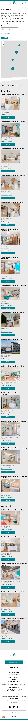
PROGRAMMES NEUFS (14, 682)
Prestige (14, 679)
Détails (8, 117)
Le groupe (7, 689)
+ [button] (3, 42)
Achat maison (14, 667)
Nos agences (11, 690)
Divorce (18, 696)
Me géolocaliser (6, 33)
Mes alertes (21, 701)
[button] (3, 717)
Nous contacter (14, 662)
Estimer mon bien (13, 684)
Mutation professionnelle (8, 696)
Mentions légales (8, 712)
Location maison (14, 670)
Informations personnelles (10, 701)
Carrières (18, 690)
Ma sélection (14, 702)
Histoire (13, 689)
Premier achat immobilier (13, 695)
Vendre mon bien (14, 677)
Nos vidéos (19, 689)
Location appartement (14, 674)
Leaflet (13, 77)
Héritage (24, 696)
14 (16, 52)
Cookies (21, 712)
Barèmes (4, 684)
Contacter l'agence (6, 114)
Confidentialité (16, 712)
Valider (4, 38)
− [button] (3, 45)
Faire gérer (23, 684)
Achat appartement (14, 672)
